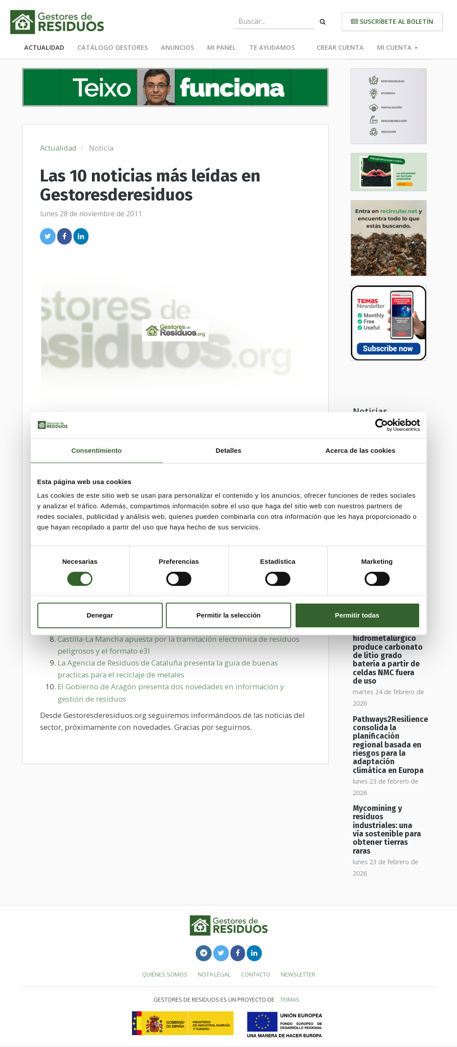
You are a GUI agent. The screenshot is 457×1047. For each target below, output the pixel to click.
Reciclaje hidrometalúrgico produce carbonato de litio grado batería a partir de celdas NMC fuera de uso (388, 655)
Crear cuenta (340, 47)
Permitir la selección (229, 615)
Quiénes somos (164, 974)
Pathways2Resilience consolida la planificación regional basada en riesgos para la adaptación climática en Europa (390, 745)
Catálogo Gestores (112, 47)
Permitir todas (357, 615)
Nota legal (214, 974)
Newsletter (298, 974)
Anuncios (177, 47)
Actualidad (44, 47)
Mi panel (221, 47)
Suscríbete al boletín (392, 21)
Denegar (100, 615)
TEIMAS (290, 999)
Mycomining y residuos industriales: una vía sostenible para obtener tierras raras (387, 830)
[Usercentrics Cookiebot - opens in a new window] (381, 425)
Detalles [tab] (228, 450)
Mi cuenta (397, 47)
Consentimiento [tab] (96, 450)
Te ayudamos (272, 47)
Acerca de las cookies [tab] (360, 450)
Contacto (256, 974)
